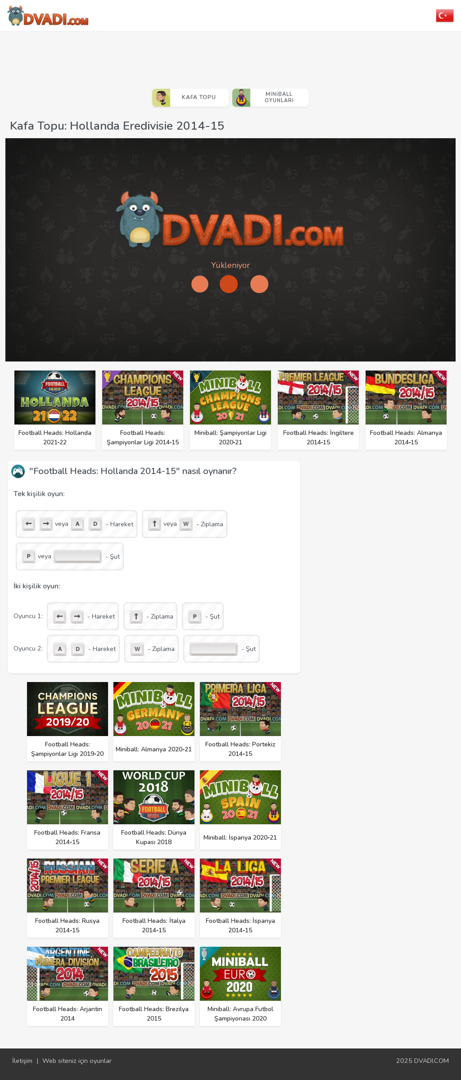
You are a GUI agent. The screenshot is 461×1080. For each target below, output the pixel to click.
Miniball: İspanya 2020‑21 (240, 837)
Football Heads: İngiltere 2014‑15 (318, 438)
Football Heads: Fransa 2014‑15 (67, 837)
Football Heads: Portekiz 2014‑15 (240, 749)
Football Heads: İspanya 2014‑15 (240, 926)
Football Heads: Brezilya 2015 (154, 1014)
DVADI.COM (431, 1060)
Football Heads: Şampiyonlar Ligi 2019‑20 (67, 749)
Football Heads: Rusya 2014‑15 (67, 926)
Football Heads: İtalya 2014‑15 (153, 926)
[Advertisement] (230, 56)
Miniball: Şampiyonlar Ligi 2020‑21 (230, 438)
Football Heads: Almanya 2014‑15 (406, 438)
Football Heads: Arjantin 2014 (67, 1014)
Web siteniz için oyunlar (77, 1060)
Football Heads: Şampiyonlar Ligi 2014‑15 (143, 438)
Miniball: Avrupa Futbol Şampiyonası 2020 (240, 1014)
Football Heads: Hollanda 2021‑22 (54, 438)
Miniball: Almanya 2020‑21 (154, 749)
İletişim (22, 1060)
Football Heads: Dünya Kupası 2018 (153, 837)
